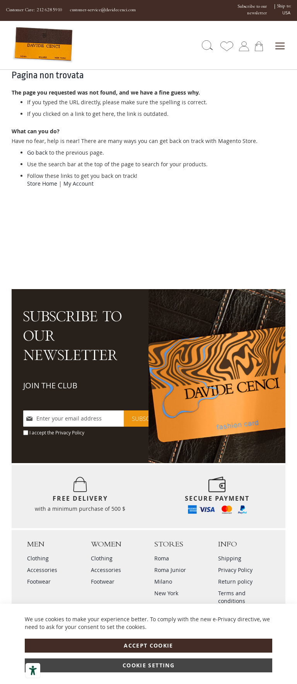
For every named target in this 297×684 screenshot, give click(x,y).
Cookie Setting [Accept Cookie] (148, 665)
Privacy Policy (69, 432)
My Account (78, 183)
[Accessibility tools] (33, 670)
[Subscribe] (146, 418)
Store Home (42, 183)
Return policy (235, 581)
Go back (37, 152)
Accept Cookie (148, 645)
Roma (161, 558)
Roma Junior (170, 570)
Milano (163, 581)
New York (166, 593)
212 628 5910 (49, 10)
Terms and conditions (232, 597)
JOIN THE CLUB (50, 385)
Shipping (229, 558)
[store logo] (34, 45)
